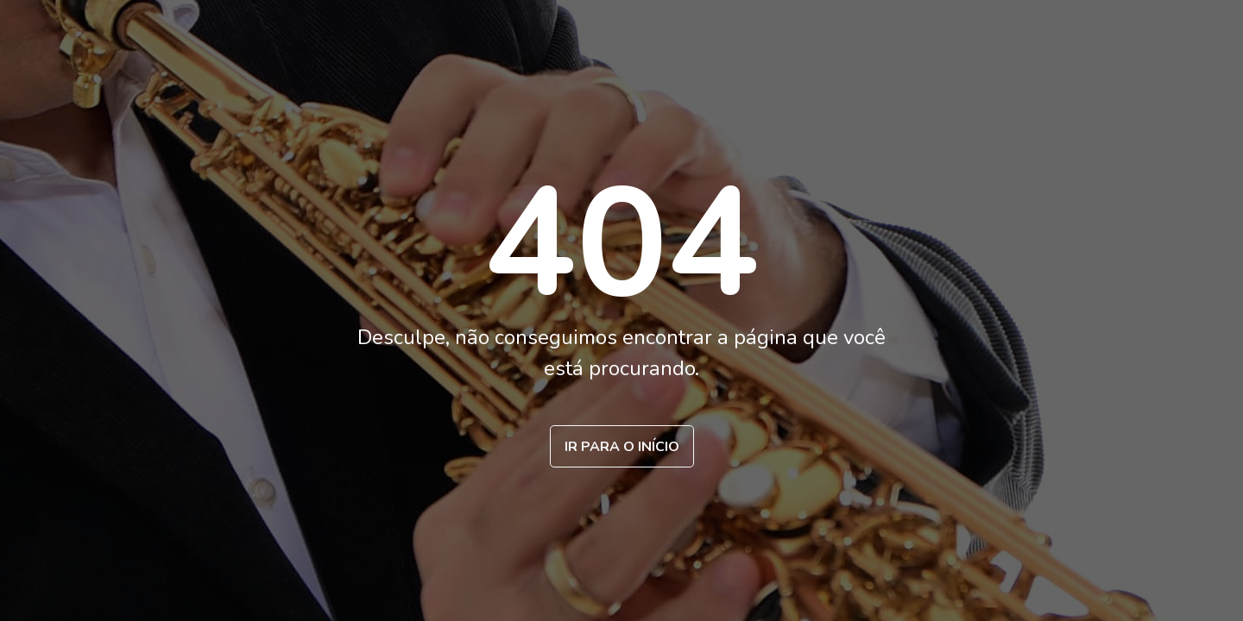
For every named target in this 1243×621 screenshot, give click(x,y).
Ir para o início (622, 446)
